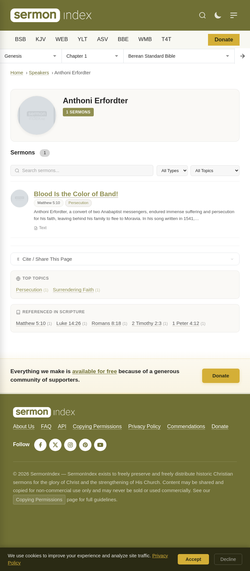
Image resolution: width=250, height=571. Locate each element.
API (62, 426)
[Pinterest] (85, 445)
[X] (55, 445)
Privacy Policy (144, 426)
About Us (24, 426)
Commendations (186, 426)
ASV (102, 39)
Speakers (39, 72)
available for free (94, 371)
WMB (145, 39)
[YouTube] (100, 445)
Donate (224, 40)
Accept (193, 559)
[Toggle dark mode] (217, 15)
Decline (228, 559)
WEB (61, 39)
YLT (83, 39)
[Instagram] (70, 445)
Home (16, 72)
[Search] (202, 15)
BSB (20, 39)
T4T (166, 39)
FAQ (46, 426)
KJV (41, 39)
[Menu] (234, 15)
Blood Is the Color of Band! (76, 194)
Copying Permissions (97, 426)
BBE (123, 39)
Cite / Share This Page (125, 259)
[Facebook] (40, 445)
